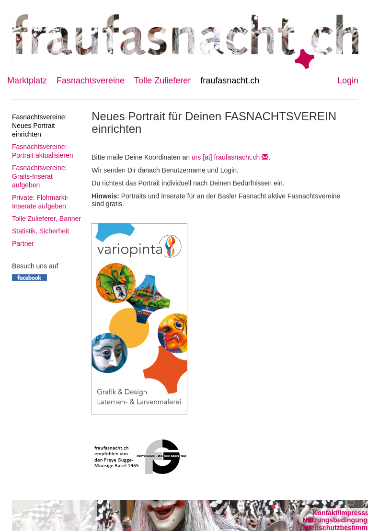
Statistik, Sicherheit (40, 231)
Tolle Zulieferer (162, 80)
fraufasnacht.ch (229, 80)
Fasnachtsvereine (91, 80)
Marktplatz (27, 80)
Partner (23, 243)
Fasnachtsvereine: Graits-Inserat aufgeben (39, 176)
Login (347, 80)
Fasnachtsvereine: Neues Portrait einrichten (39, 125)
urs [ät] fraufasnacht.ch (230, 157)
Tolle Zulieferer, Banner (46, 218)
